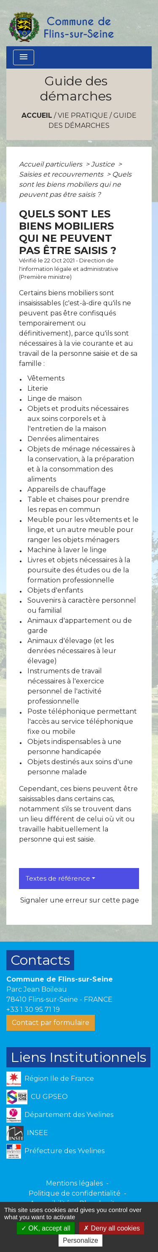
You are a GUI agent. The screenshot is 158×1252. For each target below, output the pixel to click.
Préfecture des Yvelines (55, 1151)
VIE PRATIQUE (83, 115)
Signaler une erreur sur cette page (79, 900)
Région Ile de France (50, 1079)
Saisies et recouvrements (62, 174)
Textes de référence (58, 878)
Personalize (80, 1240)
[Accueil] (61, 23)
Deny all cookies (111, 1228)
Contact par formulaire (50, 1023)
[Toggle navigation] (23, 57)
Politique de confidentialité (75, 1193)
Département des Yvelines (59, 1115)
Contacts (40, 960)
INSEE (27, 1133)
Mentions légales (74, 1183)
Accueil (36, 115)
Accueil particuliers (51, 164)
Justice (103, 164)
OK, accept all (45, 1228)
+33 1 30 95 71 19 (33, 1010)
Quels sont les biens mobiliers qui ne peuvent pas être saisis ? (75, 184)
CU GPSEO (37, 1097)
